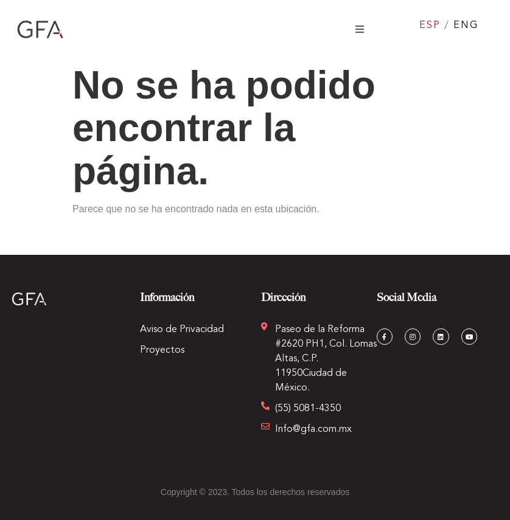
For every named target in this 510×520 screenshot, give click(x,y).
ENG (465, 25)
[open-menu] (359, 29)
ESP (430, 25)
